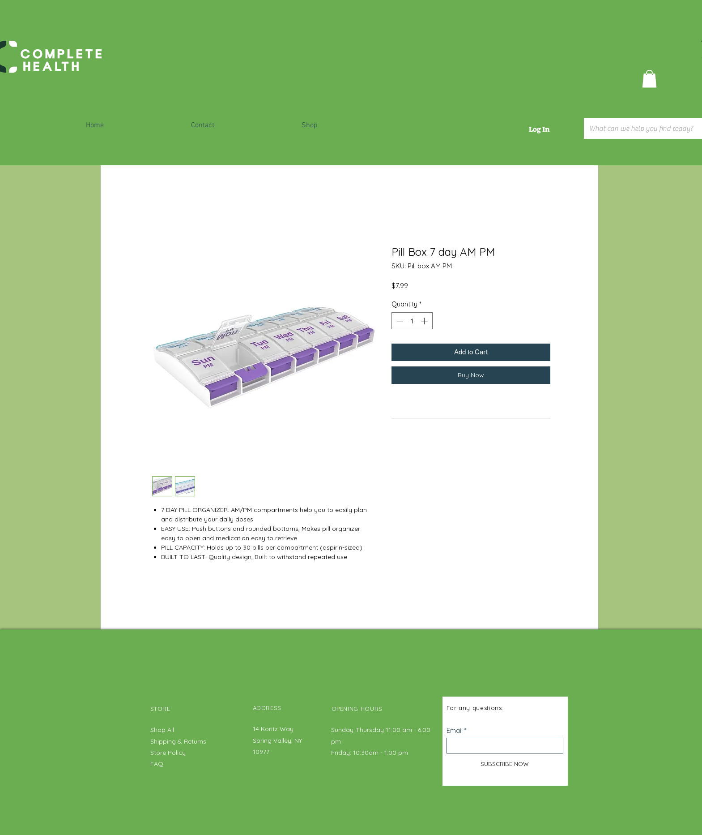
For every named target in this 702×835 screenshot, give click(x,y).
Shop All (162, 730)
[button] (649, 78)
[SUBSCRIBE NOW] (505, 763)
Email (455, 730)
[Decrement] (399, 321)
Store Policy (168, 753)
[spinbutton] (411, 321)
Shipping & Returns (179, 741)
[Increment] (425, 321)
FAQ (156, 764)
